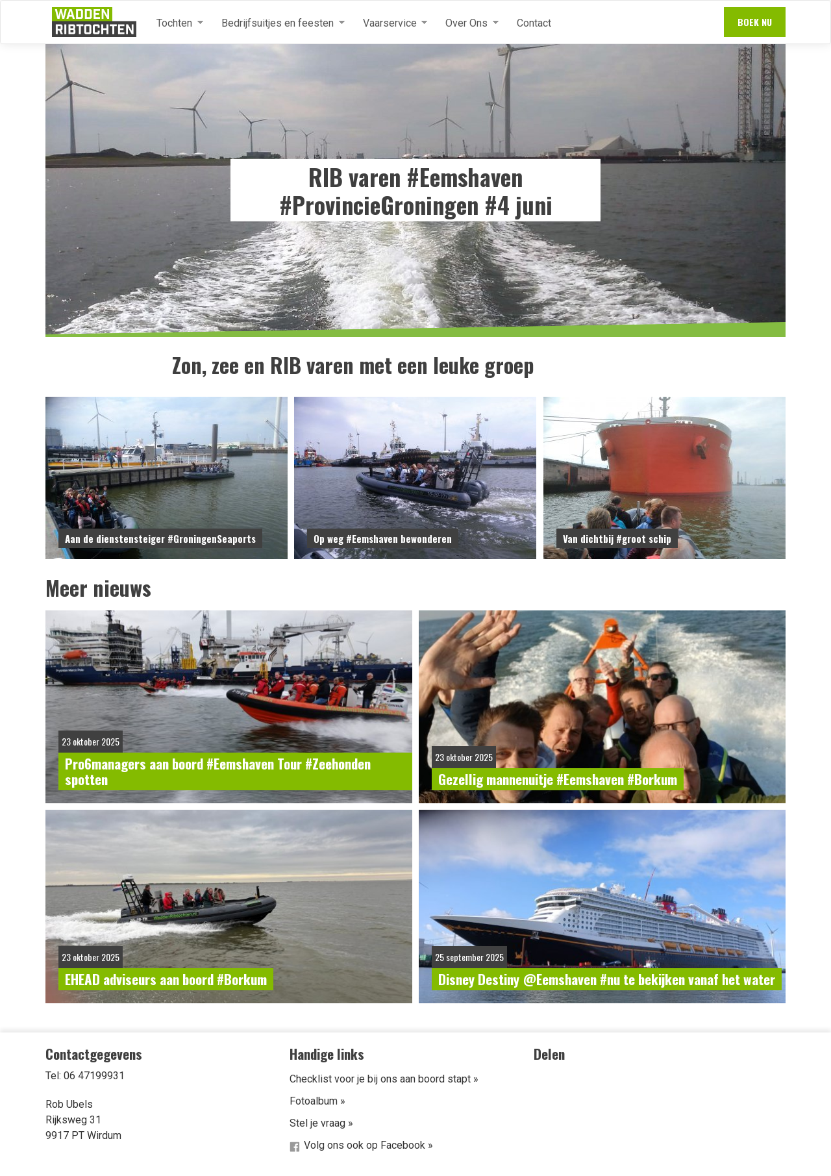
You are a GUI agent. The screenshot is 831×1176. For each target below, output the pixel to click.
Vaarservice (390, 23)
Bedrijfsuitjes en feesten (278, 23)
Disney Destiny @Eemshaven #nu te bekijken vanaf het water (606, 979)
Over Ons (467, 23)
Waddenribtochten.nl (94, 22)
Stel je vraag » (321, 1123)
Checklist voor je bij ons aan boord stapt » (384, 1079)
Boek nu (755, 22)
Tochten (174, 23)
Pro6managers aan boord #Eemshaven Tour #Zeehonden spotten (218, 771)
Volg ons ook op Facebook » (368, 1145)
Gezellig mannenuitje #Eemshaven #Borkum (557, 779)
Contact (534, 23)
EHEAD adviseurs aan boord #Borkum (166, 979)
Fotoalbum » (317, 1101)
